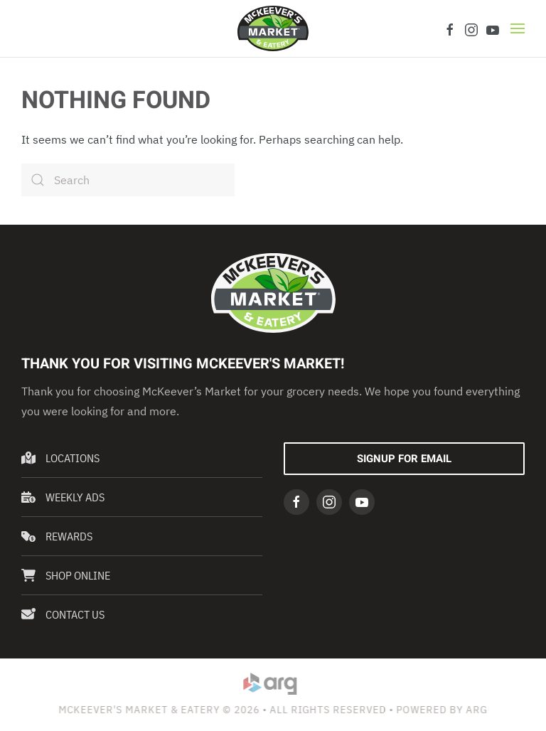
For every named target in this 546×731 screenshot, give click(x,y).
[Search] (128, 180)
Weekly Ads (63, 497)
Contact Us (63, 614)
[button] (517, 28)
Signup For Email (404, 458)
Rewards (56, 536)
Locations (60, 458)
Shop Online (65, 575)
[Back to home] (273, 28)
